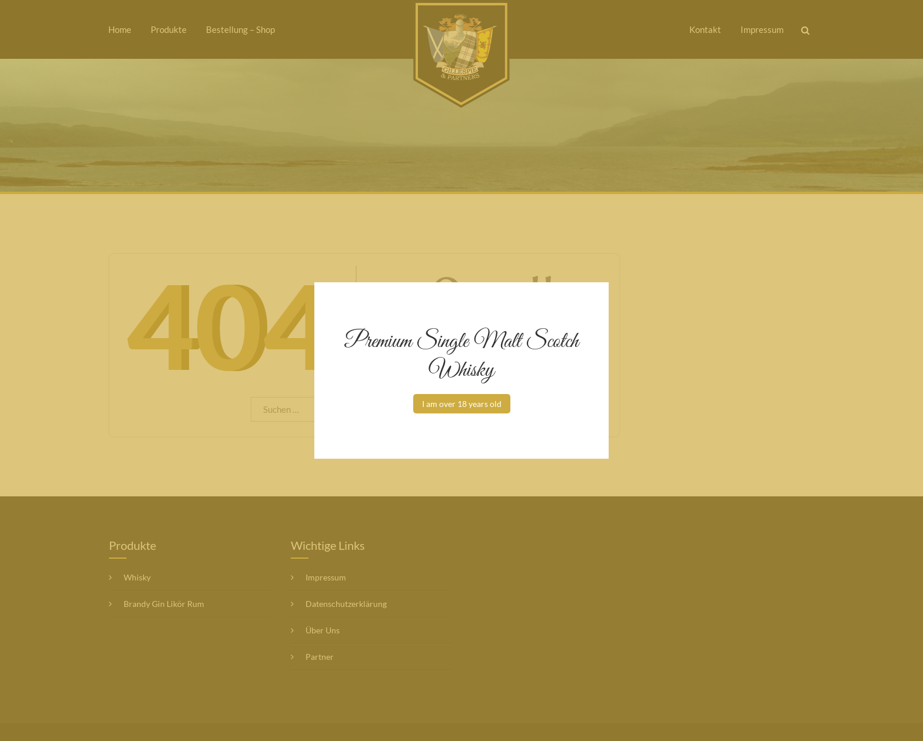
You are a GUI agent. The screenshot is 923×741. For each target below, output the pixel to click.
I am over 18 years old (462, 404)
